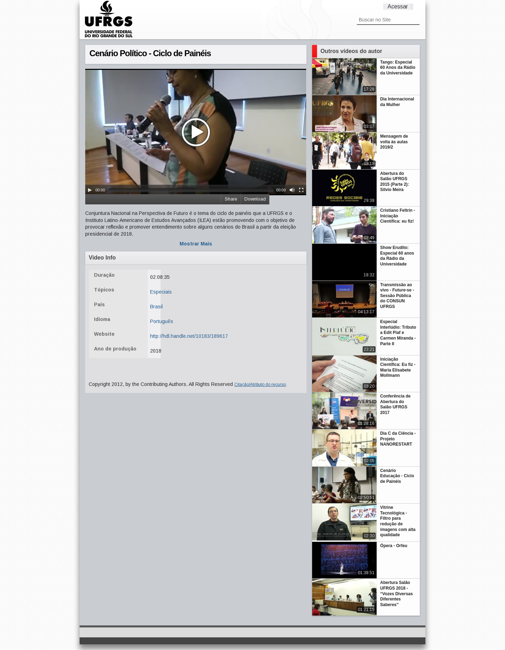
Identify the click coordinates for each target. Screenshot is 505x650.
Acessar (398, 6)
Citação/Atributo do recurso (260, 384)
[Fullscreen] (301, 190)
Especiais (161, 292)
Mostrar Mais (196, 244)
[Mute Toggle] (292, 190)
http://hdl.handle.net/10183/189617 (189, 336)
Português (161, 321)
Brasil (156, 306)
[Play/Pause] (90, 190)
